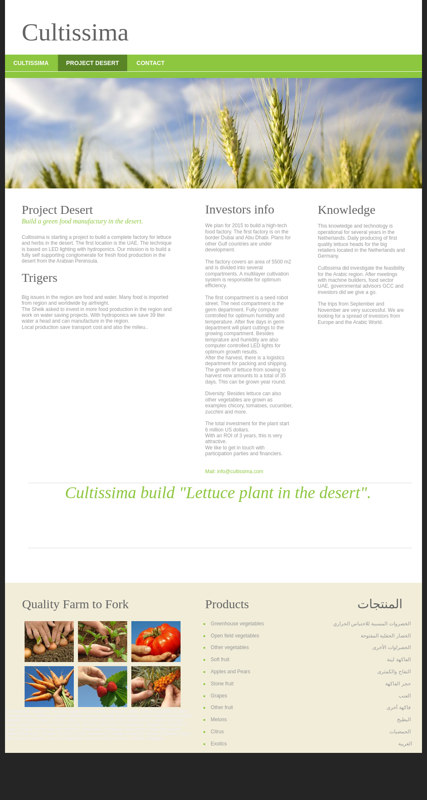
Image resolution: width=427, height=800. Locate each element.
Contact (150, 63)
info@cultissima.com (240, 471)
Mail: (211, 471)
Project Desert (92, 63)
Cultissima (31, 63)
